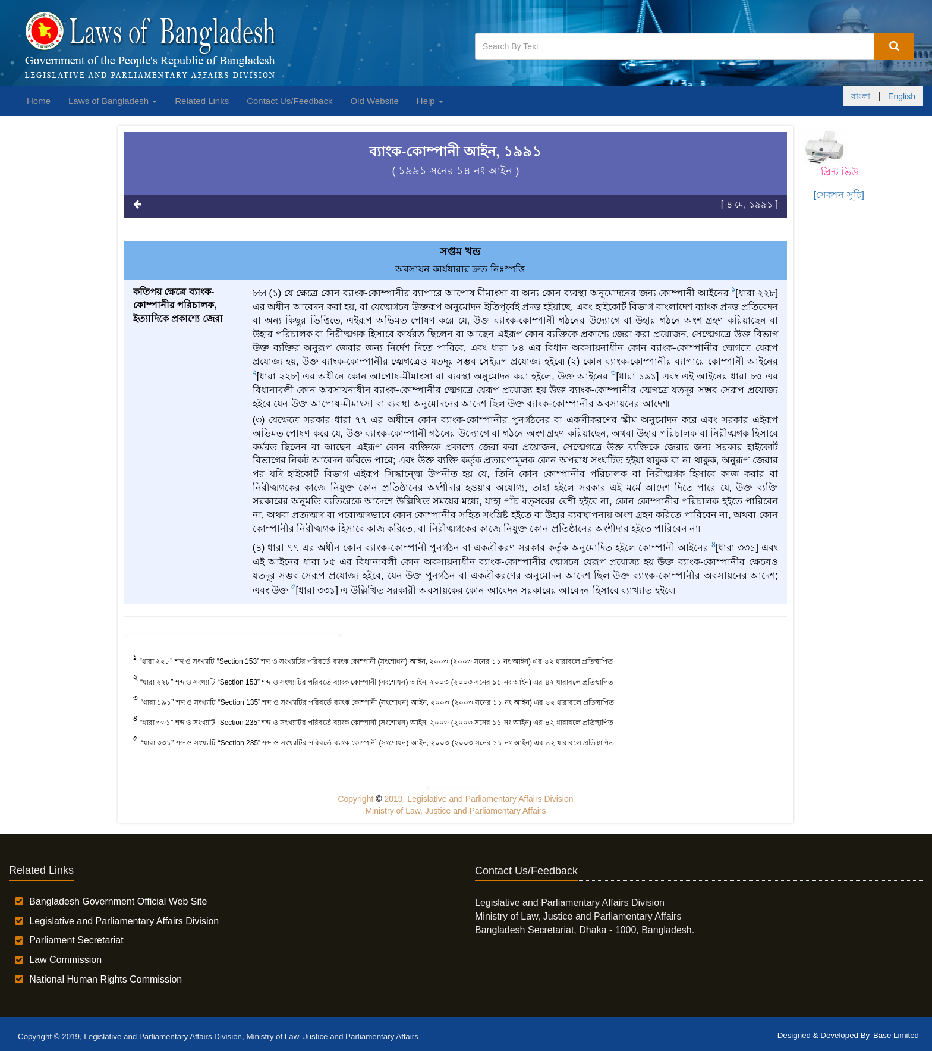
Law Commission (65, 960)
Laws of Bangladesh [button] (112, 101)
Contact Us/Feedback (289, 101)
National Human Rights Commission (105, 979)
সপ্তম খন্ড (460, 252)
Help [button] (430, 101)
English (901, 96)
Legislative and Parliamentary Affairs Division (124, 921)
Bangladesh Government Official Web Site (118, 901)
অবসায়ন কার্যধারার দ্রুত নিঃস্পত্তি (459, 269)
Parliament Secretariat (76, 940)
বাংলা (860, 96)
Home (39, 101)
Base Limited (896, 1035)
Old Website (374, 101)
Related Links (202, 101)
